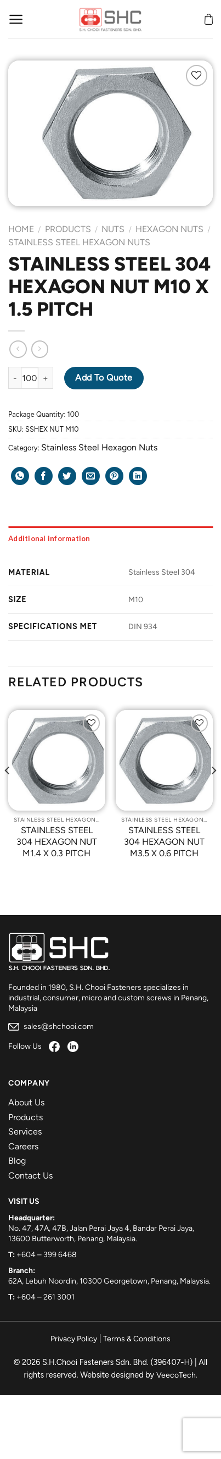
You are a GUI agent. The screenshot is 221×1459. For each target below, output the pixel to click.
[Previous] (7, 792)
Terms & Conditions (137, 1339)
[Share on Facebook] (44, 476)
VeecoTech (176, 1375)
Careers (23, 1146)
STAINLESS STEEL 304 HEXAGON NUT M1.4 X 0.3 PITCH (56, 841)
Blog (17, 1160)
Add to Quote (104, 377)
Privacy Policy (73, 1339)
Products (68, 229)
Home (21, 229)
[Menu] (16, 19)
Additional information (49, 538)
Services (25, 1131)
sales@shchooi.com (51, 1026)
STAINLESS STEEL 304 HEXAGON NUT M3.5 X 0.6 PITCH (164, 841)
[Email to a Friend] (91, 476)
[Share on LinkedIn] (138, 476)
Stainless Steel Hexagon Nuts (79, 242)
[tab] (110, 538)
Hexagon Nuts (169, 229)
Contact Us (30, 1175)
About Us (26, 1102)
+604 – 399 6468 (46, 1254)
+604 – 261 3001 (45, 1297)
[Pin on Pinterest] (114, 476)
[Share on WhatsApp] (20, 476)
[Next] (213, 792)
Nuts (112, 229)
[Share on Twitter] (67, 476)
